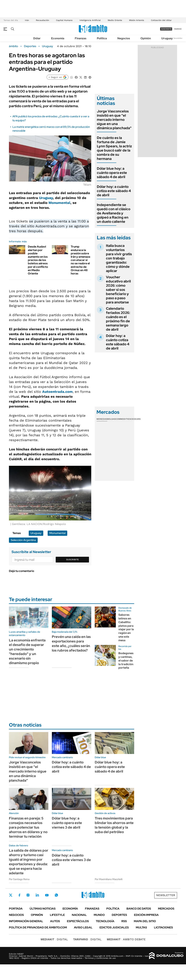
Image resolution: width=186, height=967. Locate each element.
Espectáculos (78, 921)
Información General (26, 921)
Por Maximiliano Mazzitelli (108, 879)
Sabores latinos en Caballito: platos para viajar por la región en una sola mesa (126, 627)
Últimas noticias (43, 908)
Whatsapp (56, 895)
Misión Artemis (136, 20)
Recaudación (42, 20)
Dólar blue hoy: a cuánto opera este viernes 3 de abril (67, 823)
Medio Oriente (115, 20)
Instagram (28, 895)
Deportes (30, 46)
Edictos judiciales (114, 927)
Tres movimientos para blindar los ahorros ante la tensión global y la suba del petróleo (114, 825)
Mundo (99, 915)
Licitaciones (163, 927)
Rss (124, 921)
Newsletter (177, 38)
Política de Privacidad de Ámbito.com (38, 927)
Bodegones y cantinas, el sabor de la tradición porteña (125, 660)
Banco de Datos (138, 908)
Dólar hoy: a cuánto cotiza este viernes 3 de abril (71, 860)
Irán (27, 20)
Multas (141, 927)
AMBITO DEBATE (126, 939)
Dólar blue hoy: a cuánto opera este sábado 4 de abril (112, 172)
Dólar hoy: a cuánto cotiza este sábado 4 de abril (114, 190)
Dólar (37, 38)
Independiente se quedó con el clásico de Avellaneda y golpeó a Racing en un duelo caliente (113, 213)
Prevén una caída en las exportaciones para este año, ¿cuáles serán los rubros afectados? (71, 643)
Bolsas (111, 419)
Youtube (47, 895)
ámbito (13, 46)
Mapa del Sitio (145, 921)
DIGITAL (54, 939)
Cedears (136, 419)
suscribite (166, 29)
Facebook (19, 895)
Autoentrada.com (57, 391)
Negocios (123, 38)
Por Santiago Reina (19, 879)
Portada (16, 908)
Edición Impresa (146, 915)
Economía (57, 38)
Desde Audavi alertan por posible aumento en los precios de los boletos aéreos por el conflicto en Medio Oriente (38, 260)
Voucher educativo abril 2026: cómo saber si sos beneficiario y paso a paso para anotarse (118, 289)
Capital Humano (64, 20)
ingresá (178, 29)
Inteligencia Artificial (90, 20)
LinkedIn (37, 895)
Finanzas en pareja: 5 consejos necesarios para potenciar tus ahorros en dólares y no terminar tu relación (28, 827)
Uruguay (167, 38)
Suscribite (72, 559)
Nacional (79, 915)
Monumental (59, 203)
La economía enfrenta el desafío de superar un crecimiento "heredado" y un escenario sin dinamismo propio (27, 651)
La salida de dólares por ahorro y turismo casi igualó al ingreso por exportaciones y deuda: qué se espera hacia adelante (28, 861)
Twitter (10, 895)
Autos (55, 921)
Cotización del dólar (161, 20)
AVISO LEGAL (83, 927)
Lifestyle (57, 915)
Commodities (123, 419)
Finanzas (80, 38)
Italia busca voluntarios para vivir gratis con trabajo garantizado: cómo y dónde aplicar (119, 258)
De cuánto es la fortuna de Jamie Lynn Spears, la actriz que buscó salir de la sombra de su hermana (114, 148)
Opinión (145, 38)
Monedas (102, 419)
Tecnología (105, 921)
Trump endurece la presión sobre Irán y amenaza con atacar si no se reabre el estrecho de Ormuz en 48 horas (80, 260)
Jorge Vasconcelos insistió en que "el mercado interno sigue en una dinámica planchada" (114, 119)
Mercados (166, 908)
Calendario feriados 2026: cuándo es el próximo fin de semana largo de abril (118, 319)
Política (102, 38)
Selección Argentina (23, 540)
